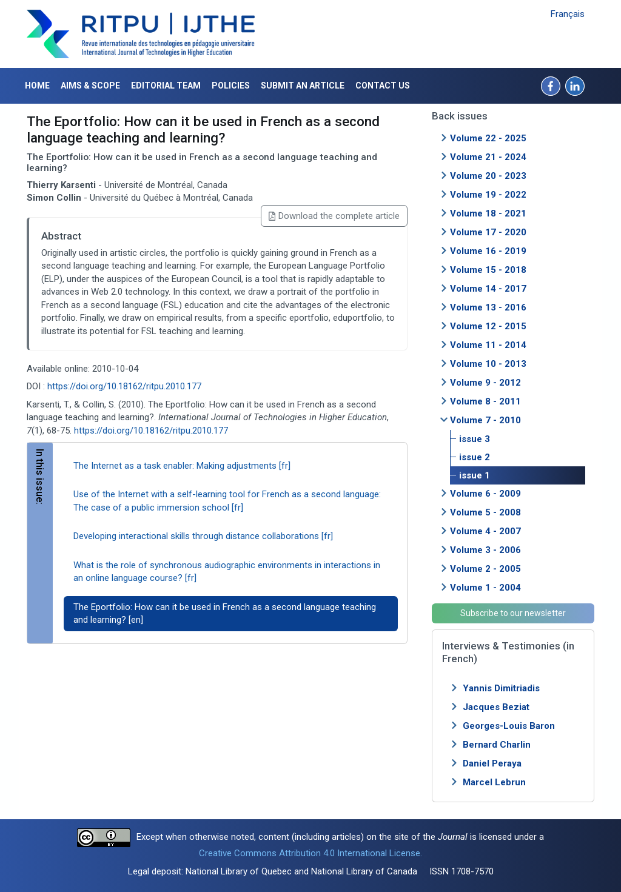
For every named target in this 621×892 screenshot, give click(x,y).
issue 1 (474, 475)
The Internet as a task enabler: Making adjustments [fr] (181, 465)
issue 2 (474, 457)
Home (37, 85)
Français (568, 13)
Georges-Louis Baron (509, 725)
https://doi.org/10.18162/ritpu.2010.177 (124, 386)
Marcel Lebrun (494, 782)
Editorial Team (166, 85)
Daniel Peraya (492, 763)
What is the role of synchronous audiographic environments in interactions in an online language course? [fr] (226, 571)
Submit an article (302, 85)
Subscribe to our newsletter (513, 613)
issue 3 (474, 439)
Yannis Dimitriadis (501, 688)
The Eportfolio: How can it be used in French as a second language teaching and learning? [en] (224, 613)
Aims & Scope (90, 85)
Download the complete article (334, 215)
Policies (231, 85)
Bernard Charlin (497, 744)
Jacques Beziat (496, 707)
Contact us (382, 85)
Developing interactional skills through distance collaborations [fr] (203, 536)
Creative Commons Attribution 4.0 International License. (310, 853)
